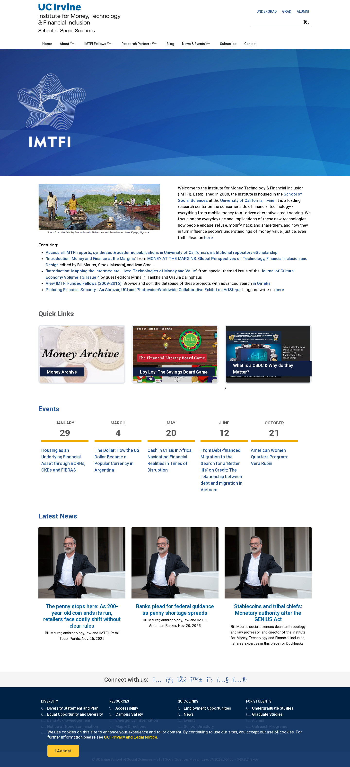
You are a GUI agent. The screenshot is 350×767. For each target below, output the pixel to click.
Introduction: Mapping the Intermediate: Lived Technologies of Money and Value (121, 270)
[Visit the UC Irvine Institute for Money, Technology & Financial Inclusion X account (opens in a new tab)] (209, 680)
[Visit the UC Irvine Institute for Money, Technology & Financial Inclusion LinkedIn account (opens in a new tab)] (169, 680)
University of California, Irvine (247, 200)
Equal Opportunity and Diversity (72, 714)
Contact (250, 44)
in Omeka (261, 283)
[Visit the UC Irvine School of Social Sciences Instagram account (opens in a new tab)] (157, 680)
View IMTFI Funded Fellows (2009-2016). (84, 283)
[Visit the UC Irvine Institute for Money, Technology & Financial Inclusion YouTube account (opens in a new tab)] (223, 680)
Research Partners (139, 44)
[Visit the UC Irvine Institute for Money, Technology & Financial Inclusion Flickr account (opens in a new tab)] (240, 680)
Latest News (57, 516)
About (67, 44)
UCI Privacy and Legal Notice (130, 737)
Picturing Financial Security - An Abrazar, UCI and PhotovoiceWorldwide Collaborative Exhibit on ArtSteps (143, 289)
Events (48, 409)
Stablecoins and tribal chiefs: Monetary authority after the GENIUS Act (268, 612)
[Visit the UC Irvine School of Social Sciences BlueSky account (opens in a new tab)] (196, 680)
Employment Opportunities (204, 708)
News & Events (196, 44)
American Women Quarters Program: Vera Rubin (269, 457)
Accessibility (123, 708)
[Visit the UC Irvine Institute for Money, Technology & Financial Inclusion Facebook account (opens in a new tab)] (181, 680)
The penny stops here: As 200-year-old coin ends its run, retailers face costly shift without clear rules (82, 616)
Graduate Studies (264, 714)
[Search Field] (281, 22)
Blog (170, 44)
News (186, 714)
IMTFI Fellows (97, 44)
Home (47, 44)
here (208, 237)
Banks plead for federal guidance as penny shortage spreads (175, 609)
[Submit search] (306, 22)
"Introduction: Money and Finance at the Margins (90, 258)
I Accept (63, 751)
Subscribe (228, 44)
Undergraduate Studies (269, 708)
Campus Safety (126, 714)
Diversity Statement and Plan (69, 708)
